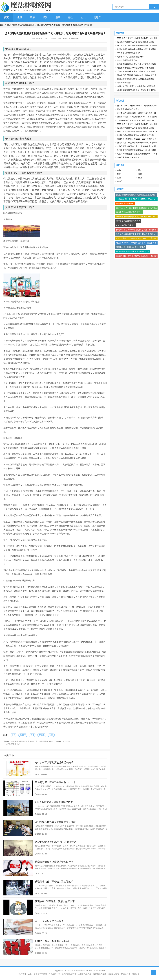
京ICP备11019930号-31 (95, 970)
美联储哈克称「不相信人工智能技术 (54, 881)
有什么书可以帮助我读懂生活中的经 (54, 762)
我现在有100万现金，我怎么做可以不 (55, 901)
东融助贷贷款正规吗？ (125, 203)
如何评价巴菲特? (124, 82)
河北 (32, 735)
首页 (6, 17)
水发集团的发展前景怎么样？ (128, 221)
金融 (19, 17)
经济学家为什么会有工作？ (128, 157)
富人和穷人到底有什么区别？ (129, 109)
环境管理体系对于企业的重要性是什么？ (132, 251)
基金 (70, 17)
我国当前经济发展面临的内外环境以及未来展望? (136, 195)
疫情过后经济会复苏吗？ (127, 60)
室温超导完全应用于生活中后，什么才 (55, 782)
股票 (58, 17)
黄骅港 (42, 735)
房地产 (97, 17)
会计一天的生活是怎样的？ (49, 921)
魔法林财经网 (74, 38)
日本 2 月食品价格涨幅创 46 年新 (52, 941)
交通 (51, 735)
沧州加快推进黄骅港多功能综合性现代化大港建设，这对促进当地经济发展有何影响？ (53, 25)
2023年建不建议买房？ (125, 225)
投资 (45, 17)
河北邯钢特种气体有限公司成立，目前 (55, 822)
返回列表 (66, 741)
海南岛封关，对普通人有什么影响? (130, 247)
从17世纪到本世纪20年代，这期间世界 (55, 842)
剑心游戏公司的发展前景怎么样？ (131, 57)
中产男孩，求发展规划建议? (128, 53)
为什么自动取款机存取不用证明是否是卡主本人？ (136, 234)
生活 (13, 735)
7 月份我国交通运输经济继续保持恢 (54, 802)
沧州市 (23, 735)
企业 (83, 17)
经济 (32, 17)
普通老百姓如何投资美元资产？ (129, 212)
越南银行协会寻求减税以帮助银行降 (54, 861)
